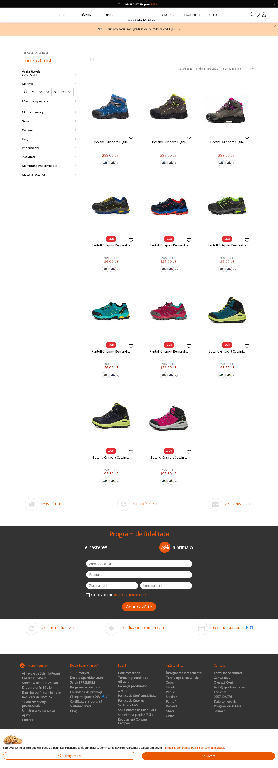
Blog (73, 711)
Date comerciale (129, 673)
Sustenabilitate (80, 706)
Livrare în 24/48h (34, 678)
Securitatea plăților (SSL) (135, 715)
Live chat (220, 692)
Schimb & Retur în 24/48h (40, 683)
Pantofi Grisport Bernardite (111, 245)
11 (251, 68)
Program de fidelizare (85, 687)
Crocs (170, 683)
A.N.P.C (123, 691)
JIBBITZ (176, 29)
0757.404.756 (223, 697)
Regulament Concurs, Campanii (133, 721)
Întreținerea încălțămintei (184, 673)
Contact (27, 720)
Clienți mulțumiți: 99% (85, 697)
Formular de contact (228, 673)
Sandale (171, 697)
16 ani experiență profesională (34, 704)
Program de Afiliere (227, 706)
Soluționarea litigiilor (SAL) (137, 710)
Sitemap (219, 711)
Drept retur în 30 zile (37, 688)
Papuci (170, 692)
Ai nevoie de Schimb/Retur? (41, 673)
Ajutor (26, 715)
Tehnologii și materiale (182, 678)
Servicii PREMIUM (82, 683)
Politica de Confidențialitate (129, 595)
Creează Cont (223, 683)
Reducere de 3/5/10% (37, 697)
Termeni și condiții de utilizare (133, 679)
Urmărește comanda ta (38, 710)
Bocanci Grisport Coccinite (227, 351)
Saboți (170, 687)
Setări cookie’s (128, 705)
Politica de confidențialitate (207, 747)
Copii (30, 53)
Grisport (44, 53)
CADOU (104, 29)
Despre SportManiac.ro (86, 678)
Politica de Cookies (131, 701)
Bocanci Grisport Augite (111, 142)
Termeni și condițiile (175, 747)
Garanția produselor (132, 686)
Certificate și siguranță (86, 702)
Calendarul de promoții (86, 692)
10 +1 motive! (79, 673)
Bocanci (171, 706)
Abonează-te (139, 607)
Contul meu (222, 678)
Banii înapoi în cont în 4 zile (41, 693)
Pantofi (171, 702)
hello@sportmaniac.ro (229, 687)
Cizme (170, 716)
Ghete (170, 711)
